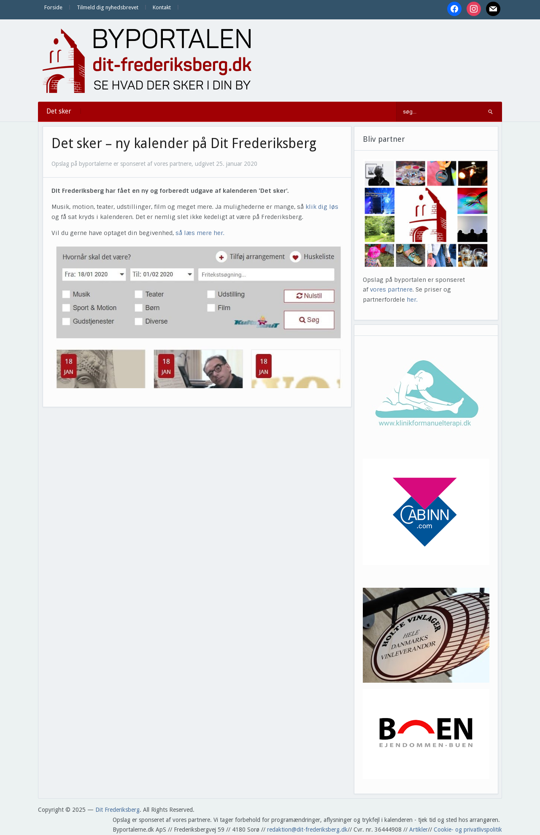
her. (412, 299)
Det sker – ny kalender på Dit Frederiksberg (183, 143)
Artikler (418, 829)
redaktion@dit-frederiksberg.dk (307, 829)
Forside (53, 7)
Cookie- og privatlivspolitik (468, 829)
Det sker (58, 111)
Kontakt (162, 7)
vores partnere (391, 289)
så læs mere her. (200, 233)
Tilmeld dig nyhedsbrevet (107, 7)
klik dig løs (321, 207)
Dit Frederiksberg (117, 809)
